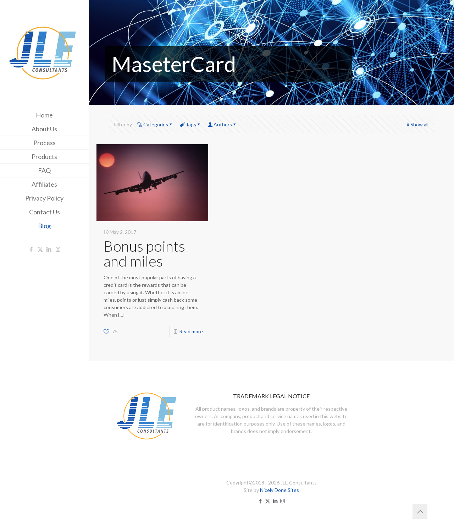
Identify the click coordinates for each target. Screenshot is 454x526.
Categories (155, 124)
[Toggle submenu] (82, 156)
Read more (191, 331)
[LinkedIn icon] (49, 249)
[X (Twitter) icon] (40, 249)
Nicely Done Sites (279, 490)
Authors (222, 124)
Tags (190, 124)
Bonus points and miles (144, 253)
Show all (416, 124)
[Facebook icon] (31, 249)
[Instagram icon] (58, 249)
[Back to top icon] (420, 511)
